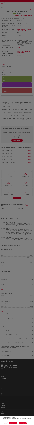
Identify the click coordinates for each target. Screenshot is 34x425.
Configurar (5, 423)
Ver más (3, 421)
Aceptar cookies (23, 423)
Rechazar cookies (13, 423)
